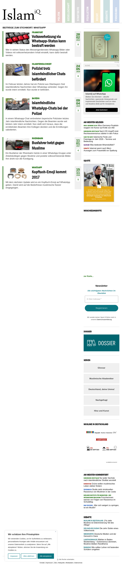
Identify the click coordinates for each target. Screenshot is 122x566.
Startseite (78, 11)
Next (114, 446)
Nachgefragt (101, 400)
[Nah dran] (55, 531)
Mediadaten (69, 563)
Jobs (55, 563)
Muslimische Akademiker (101, 378)
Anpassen (14, 556)
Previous (87, 446)
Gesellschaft (68, 11)
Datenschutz (78, 563)
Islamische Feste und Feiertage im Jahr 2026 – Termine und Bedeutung (100, 139)
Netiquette (61, 563)
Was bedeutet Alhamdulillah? (99, 145)
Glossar (101, 368)
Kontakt (42, 563)
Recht (97, 11)
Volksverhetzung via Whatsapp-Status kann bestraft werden (49, 41)
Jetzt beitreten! (102, 110)
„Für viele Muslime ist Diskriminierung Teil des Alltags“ (99, 523)
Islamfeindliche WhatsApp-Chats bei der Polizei (50, 108)
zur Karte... (89, 276)
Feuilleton (87, 11)
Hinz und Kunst (101, 411)
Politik (59, 11)
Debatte (106, 11)
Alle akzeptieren (46, 556)
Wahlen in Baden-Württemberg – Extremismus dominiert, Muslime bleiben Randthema (100, 542)
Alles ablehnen (28, 556)
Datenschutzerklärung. (104, 319)
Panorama (116, 11)
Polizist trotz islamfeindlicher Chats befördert (48, 73)
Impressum (49, 563)
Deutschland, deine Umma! (101, 389)
